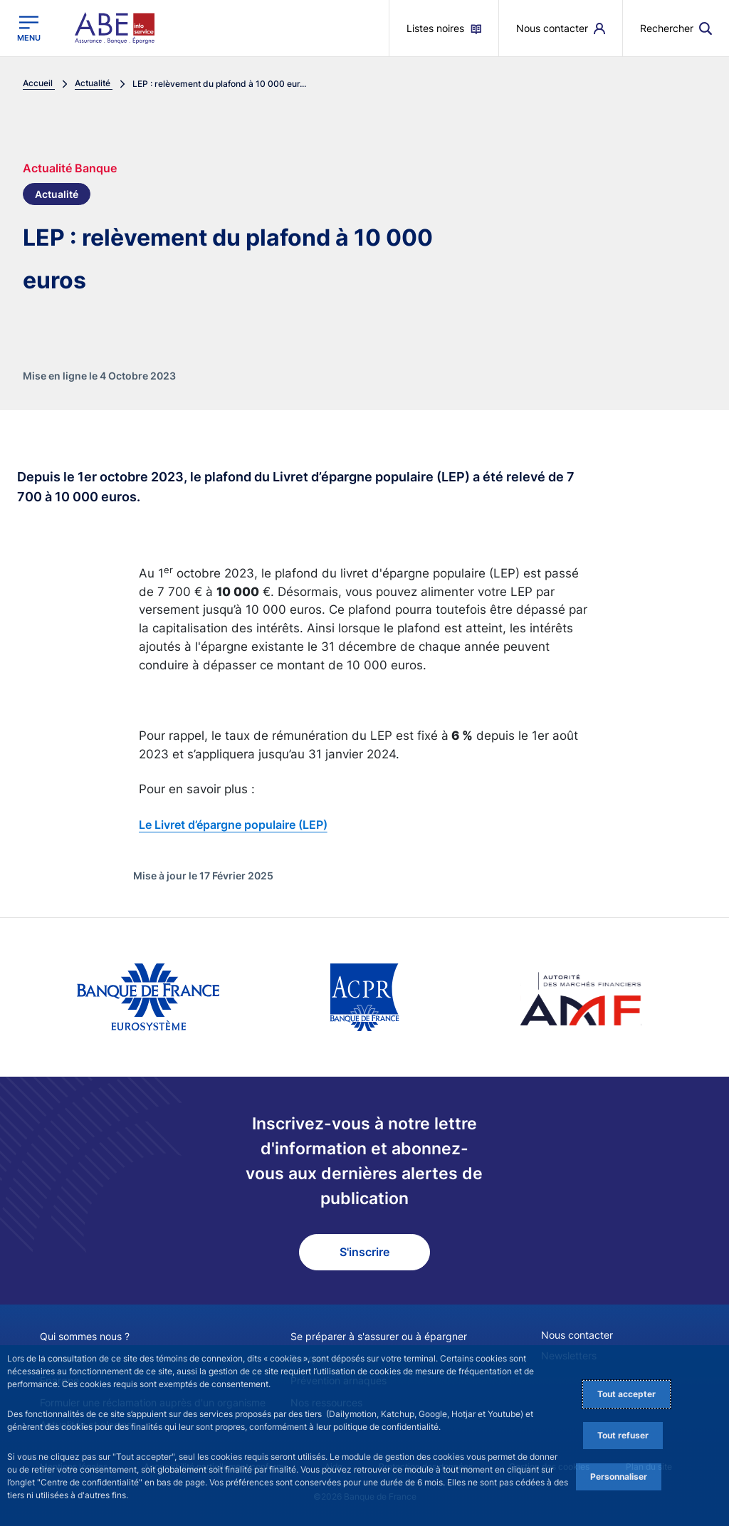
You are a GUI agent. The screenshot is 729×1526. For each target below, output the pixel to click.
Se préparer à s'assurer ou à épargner (378, 1336)
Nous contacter (577, 1335)
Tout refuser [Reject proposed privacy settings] (623, 1435)
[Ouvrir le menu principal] (29, 28)
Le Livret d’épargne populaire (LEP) (233, 824)
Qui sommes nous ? (85, 1336)
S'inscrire (364, 1252)
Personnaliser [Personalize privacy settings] (618, 1476)
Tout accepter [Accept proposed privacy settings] (626, 1394)
